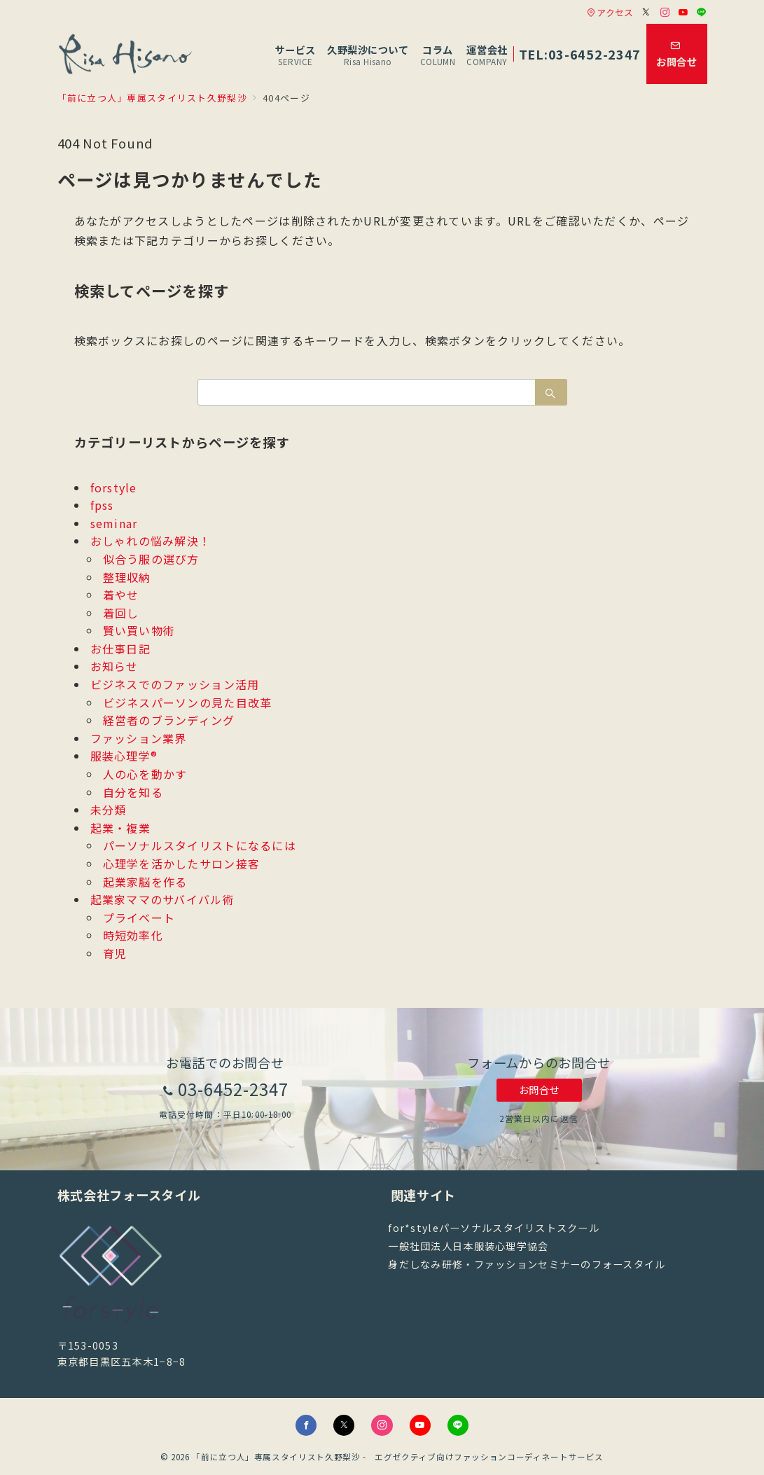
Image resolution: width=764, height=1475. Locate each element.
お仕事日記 (120, 648)
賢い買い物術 (139, 630)
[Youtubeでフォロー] (683, 12)
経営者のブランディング (169, 720)
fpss (102, 505)
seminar (114, 523)
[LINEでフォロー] (702, 12)
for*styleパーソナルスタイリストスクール (493, 1228)
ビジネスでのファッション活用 (175, 684)
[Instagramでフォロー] (665, 12)
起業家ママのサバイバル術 (162, 899)
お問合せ (539, 1090)
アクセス (610, 12)
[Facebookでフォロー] (306, 1425)
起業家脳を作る (145, 881)
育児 (115, 953)
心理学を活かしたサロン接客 (182, 863)
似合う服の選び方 (151, 558)
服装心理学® (124, 755)
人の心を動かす (145, 774)
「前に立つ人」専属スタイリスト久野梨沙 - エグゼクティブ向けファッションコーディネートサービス (398, 1456)
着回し (121, 612)
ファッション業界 (138, 738)
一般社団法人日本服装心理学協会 (468, 1246)
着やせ (121, 594)
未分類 (108, 809)
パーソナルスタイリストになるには (199, 845)
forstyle (113, 487)
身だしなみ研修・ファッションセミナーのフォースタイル (526, 1264)
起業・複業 (120, 827)
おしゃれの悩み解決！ (150, 540)
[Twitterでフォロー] (646, 12)
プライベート (139, 917)
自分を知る (133, 792)
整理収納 (127, 577)
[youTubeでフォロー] (420, 1425)
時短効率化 (133, 935)
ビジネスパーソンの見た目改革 (187, 702)
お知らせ (114, 666)
